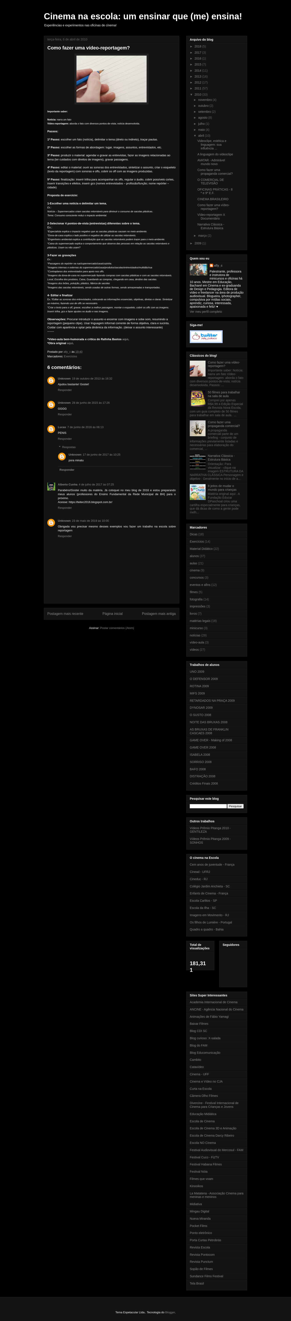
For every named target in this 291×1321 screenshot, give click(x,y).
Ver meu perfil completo (206, 311)
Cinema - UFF (199, 1074)
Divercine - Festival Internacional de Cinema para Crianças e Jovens (214, 1104)
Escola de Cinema (202, 1121)
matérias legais (200, 621)
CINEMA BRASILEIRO (213, 199)
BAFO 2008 (198, 769)
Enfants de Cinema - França (209, 893)
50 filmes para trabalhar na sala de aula (224, 394)
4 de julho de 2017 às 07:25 (96, 484)
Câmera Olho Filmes (204, 1096)
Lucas (62, 427)
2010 (198, 94)
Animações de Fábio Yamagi (209, 1016)
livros (193, 613)
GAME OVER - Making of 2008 (211, 740)
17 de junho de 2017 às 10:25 (102, 454)
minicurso (196, 628)
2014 (198, 70)
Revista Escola (200, 1247)
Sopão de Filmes (201, 1269)
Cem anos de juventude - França (212, 864)
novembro (205, 100)
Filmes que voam (201, 1179)
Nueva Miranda (200, 1218)
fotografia (196, 599)
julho (201, 123)
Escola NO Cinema (203, 1143)
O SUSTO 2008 (200, 715)
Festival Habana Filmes (206, 1164)
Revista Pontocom (202, 1254)
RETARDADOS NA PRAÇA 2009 (212, 700)
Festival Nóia (199, 1171)
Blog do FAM (198, 1045)
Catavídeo (197, 1067)
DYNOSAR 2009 (201, 707)
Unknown (64, 378)
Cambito (195, 1059)
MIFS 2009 (197, 693)
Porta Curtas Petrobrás (205, 1240)
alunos (194, 556)
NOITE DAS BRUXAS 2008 (208, 722)
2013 (198, 76)
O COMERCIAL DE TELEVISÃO (210, 181)
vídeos (194, 649)
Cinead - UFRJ (200, 872)
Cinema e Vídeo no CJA (206, 1081)
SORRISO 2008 (201, 762)
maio (202, 129)
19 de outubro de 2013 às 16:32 (92, 378)
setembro (205, 111)
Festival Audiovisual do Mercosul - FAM (216, 1150)
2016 (198, 58)
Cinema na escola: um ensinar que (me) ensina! (143, 16)
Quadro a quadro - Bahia (207, 929)
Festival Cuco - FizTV (204, 1157)
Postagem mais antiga (159, 614)
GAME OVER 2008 (203, 747)
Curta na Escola (201, 1088)
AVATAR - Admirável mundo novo (211, 162)
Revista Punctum (201, 1261)
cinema (195, 570)
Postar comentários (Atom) (117, 628)
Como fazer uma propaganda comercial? (215, 171)
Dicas (193, 534)
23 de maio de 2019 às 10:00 (90, 520)
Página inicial (113, 614)
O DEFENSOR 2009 (204, 679)
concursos (197, 577)
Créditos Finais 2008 (204, 783)
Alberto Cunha (68, 484)
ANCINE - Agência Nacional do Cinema (216, 1009)
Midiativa (196, 1204)
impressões (198, 606)
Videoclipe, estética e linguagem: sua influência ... (211, 144)
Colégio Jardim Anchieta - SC (210, 886)
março (203, 235)
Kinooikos (196, 1186)
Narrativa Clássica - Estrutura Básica (210, 226)
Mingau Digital (199, 1211)
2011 (198, 88)
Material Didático (201, 549)
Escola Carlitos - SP (203, 900)
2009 (198, 243)
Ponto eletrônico (201, 1233)
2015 (198, 64)
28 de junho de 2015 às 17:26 (91, 402)
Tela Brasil (197, 1283)
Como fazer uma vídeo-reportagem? (213, 207)
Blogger (170, 1312)
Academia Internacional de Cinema (214, 1002)
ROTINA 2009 (199, 686)
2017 (198, 52)
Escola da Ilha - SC (203, 908)
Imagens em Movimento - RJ (209, 915)
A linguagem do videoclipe (215, 154)
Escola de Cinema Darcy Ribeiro (212, 1135)
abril (201, 135)
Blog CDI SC (198, 1031)
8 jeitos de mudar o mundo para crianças (222, 487)
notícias (195, 635)
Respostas (69, 447)
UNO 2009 (197, 671)
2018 (198, 46)
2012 (198, 82)
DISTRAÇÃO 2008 (202, 776)
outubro (203, 105)
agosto (203, 117)
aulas (193, 563)
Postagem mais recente (65, 614)
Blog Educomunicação (205, 1052)
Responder (65, 390)
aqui (125, 339)
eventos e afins (200, 585)
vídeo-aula (197, 642)
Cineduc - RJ (199, 879)
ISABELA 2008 (200, 754)
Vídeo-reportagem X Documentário (211, 216)
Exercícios (70, 356)
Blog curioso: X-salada (205, 1038)
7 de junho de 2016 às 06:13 (85, 427)
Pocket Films (198, 1226)
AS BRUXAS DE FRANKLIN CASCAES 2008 (209, 731)
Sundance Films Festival (206, 1276)
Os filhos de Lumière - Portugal (211, 922)
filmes (194, 592)
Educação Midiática (203, 1114)
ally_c (218, 265)
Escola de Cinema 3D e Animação (213, 1128)
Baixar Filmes (199, 1023)
